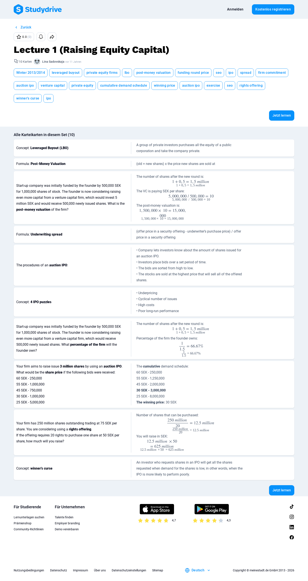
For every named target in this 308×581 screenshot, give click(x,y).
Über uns (100, 570)
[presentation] (191, 183)
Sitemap (157, 570)
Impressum (80, 570)
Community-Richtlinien (29, 529)
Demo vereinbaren (67, 529)
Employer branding (67, 523)
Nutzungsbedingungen (29, 570)
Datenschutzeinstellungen (129, 570)
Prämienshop (22, 523)
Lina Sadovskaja (53, 61)
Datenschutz (58, 570)
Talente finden (64, 517)
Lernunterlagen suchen (29, 517)
